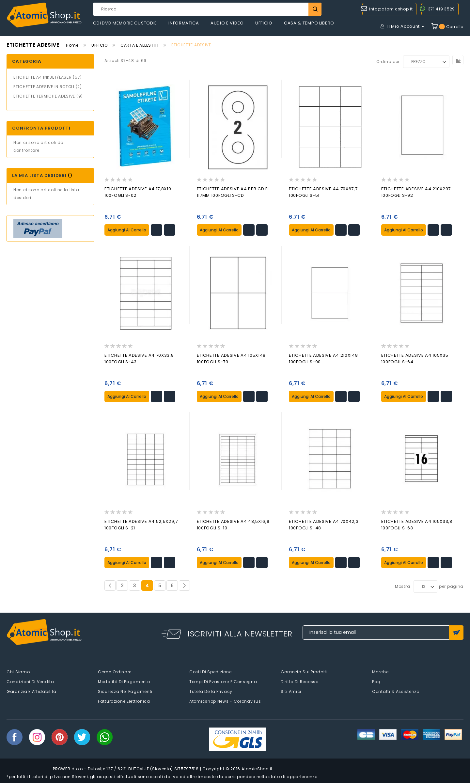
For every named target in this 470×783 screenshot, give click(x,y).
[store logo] (44, 15)
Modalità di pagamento (124, 680)
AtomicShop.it (257, 768)
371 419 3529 (441, 9)
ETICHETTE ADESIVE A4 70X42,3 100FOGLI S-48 (324, 524)
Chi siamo (18, 671)
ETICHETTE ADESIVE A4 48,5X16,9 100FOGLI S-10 (233, 524)
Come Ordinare (115, 671)
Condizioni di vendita (30, 680)
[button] (156, 229)
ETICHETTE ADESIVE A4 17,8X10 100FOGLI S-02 (137, 192)
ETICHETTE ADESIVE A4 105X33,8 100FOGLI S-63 (416, 524)
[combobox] (207, 9)
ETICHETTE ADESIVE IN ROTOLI (43, 86)
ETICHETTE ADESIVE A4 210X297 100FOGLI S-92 (416, 192)
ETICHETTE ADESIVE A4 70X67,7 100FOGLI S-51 (323, 192)
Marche (380, 671)
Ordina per (388, 61)
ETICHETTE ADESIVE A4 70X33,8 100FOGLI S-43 (139, 358)
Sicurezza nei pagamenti (125, 690)
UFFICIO (99, 45)
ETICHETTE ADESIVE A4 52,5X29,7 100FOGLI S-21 (141, 524)
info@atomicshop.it (391, 9)
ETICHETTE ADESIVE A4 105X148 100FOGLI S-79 (231, 358)
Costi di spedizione (210, 671)
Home (72, 45)
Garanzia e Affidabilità (31, 690)
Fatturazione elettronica (124, 700)
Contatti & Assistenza (396, 690)
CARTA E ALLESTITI (139, 45)
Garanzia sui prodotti (304, 671)
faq (376, 680)
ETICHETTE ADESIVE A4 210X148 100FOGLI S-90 (323, 358)
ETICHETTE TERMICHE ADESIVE (44, 96)
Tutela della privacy (210, 690)
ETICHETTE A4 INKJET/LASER (42, 77)
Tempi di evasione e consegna (223, 680)
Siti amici (291, 690)
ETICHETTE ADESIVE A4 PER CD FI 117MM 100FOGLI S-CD (233, 192)
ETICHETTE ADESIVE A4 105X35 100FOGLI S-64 (414, 358)
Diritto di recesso (300, 680)
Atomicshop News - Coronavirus (225, 700)
